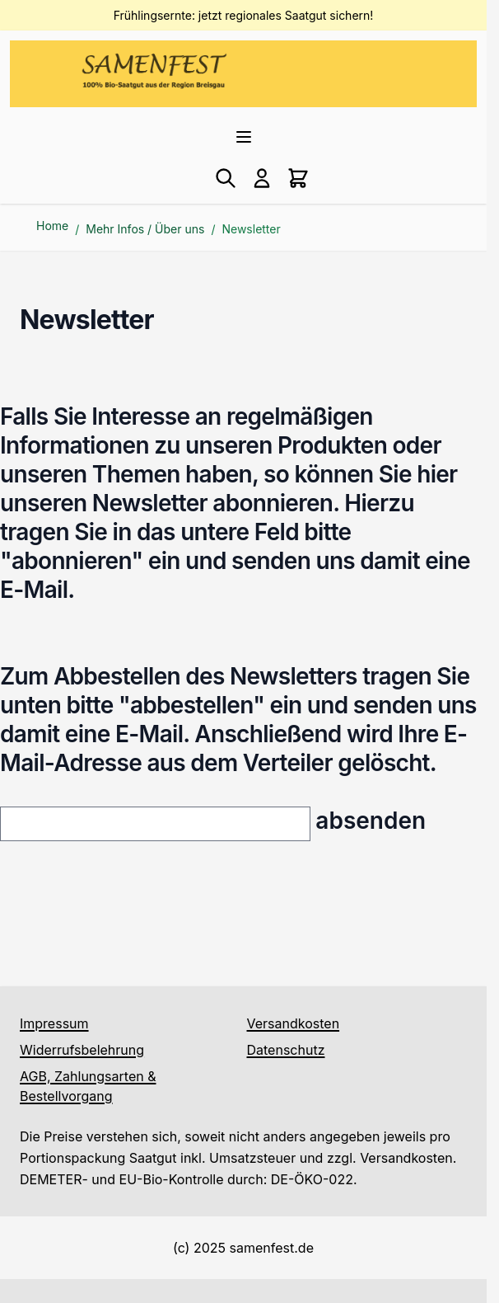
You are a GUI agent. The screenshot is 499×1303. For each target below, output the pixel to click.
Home (52, 226)
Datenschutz (286, 1050)
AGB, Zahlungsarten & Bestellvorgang (88, 1086)
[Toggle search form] (225, 178)
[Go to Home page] (154, 70)
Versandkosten (293, 1023)
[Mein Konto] (262, 178)
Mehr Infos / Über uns (145, 229)
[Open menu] (243, 137)
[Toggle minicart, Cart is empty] (298, 178)
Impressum (54, 1023)
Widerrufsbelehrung (82, 1050)
